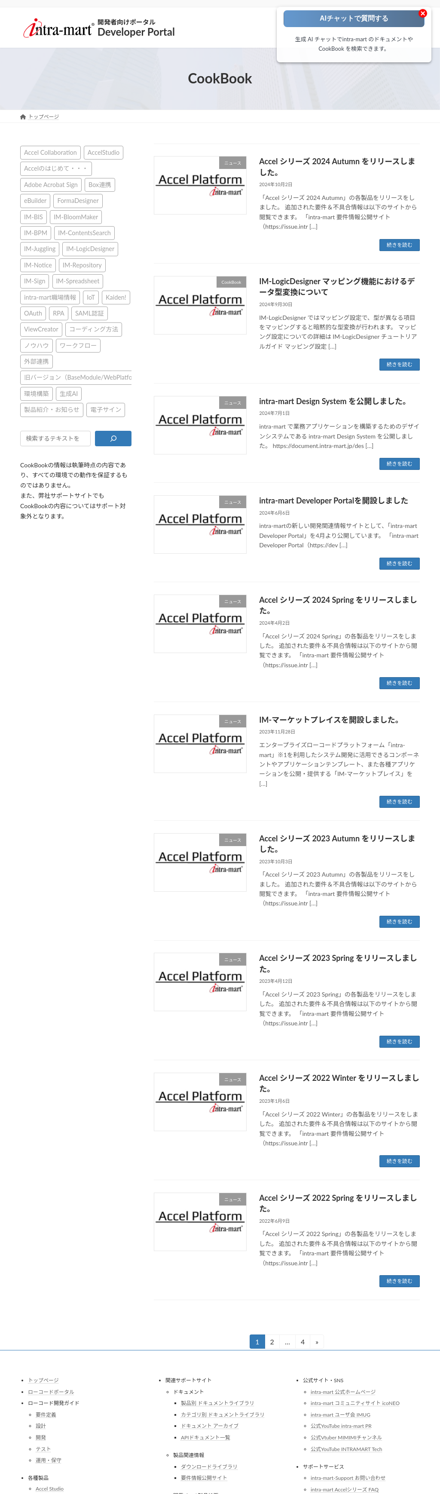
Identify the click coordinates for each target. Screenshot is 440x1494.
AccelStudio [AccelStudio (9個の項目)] (103, 152)
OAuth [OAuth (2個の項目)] (33, 312)
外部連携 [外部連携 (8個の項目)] (36, 361)
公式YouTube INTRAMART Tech (346, 1448)
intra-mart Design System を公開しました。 (334, 401)
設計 (41, 1426)
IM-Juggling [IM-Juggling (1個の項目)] (39, 248)
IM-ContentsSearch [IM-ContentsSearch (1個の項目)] (84, 232)
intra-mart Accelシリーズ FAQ (345, 1489)
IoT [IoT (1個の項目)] (91, 297)
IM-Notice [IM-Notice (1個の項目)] (38, 264)
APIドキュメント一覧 (205, 1437)
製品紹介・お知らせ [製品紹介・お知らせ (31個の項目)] (51, 409)
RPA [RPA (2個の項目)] (58, 312)
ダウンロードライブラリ (209, 1466)
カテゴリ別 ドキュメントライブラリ (223, 1414)
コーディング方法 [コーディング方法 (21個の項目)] (93, 329)
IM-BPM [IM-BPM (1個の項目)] (35, 232)
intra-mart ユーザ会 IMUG (340, 1414)
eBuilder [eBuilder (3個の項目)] (35, 200)
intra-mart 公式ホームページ (343, 1391)
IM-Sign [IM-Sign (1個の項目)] (34, 281)
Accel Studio (50, 1488)
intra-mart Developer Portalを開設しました (333, 500)
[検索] (113, 438)
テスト (43, 1448)
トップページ (43, 1380)
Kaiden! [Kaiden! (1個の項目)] (116, 297)
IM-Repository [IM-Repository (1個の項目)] (82, 264)
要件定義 (46, 1414)
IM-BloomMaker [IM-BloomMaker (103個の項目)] (76, 216)
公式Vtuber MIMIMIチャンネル (346, 1437)
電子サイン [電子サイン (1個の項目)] (105, 409)
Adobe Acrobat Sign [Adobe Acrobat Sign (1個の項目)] (51, 184)
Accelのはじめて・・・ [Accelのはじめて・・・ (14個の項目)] (56, 168)
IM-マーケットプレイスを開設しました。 (331, 719)
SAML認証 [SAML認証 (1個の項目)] (89, 312)
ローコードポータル (51, 1391)
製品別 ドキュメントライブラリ (217, 1403)
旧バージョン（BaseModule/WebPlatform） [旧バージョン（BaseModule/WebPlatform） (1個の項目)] (85, 377)
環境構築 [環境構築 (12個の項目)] (36, 393)
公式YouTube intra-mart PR (341, 1426)
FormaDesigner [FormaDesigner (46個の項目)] (77, 200)
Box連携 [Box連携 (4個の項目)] (100, 184)
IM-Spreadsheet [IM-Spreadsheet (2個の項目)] (78, 281)
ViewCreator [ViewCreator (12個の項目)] (41, 329)
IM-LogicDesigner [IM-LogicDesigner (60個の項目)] (90, 248)
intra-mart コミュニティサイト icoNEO (355, 1403)
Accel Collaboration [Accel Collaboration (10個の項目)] (50, 152)
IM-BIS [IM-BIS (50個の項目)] (33, 216)
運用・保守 (48, 1460)
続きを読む (399, 245)
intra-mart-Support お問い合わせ (348, 1478)
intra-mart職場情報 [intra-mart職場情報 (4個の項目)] (50, 297)
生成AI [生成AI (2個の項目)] (69, 393)
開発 (41, 1437)
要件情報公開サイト (204, 1478)
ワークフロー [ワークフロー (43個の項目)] (78, 345)
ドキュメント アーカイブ (209, 1426)
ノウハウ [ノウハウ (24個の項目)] (36, 345)
